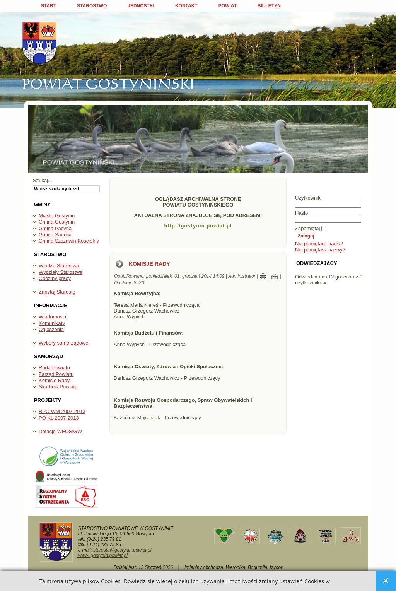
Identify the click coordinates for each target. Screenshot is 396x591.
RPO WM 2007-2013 (62, 411)
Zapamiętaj (307, 228)
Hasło (301, 213)
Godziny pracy (55, 278)
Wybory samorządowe (63, 343)
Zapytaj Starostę (57, 292)
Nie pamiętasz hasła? (319, 243)
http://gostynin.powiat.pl (198, 226)
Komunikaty (52, 323)
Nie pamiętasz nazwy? (320, 250)
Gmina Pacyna (55, 228)
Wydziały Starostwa (60, 272)
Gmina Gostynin (57, 222)
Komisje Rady (54, 380)
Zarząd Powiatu (56, 374)
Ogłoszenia (51, 329)
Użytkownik (308, 198)
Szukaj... (42, 180)
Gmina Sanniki (55, 234)
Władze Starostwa (59, 265)
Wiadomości (52, 316)
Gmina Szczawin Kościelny (69, 241)
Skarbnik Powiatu (58, 386)
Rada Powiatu (54, 368)
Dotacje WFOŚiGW (60, 431)
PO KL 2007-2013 (59, 418)
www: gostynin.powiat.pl (102, 555)
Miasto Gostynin (57, 216)
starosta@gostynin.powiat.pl (122, 550)
